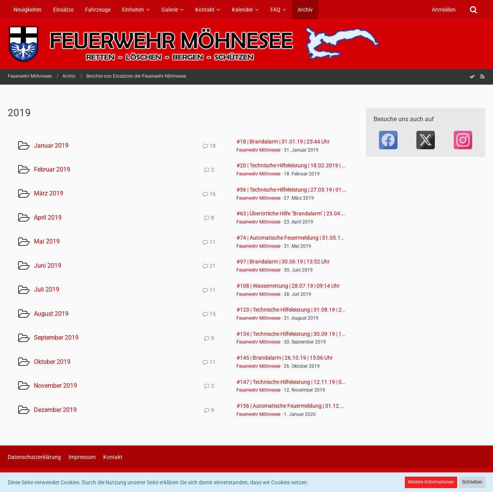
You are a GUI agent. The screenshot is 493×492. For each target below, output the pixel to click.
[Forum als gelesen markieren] (472, 76)
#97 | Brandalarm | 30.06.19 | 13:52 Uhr (283, 262)
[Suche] (473, 9)
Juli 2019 (46, 289)
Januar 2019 (51, 145)
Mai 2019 (47, 241)
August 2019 (51, 313)
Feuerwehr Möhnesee (258, 150)
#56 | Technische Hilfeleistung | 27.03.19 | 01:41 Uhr (297, 190)
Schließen (472, 482)
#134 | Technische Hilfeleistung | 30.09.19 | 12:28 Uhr (299, 334)
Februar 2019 (52, 169)
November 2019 (55, 385)
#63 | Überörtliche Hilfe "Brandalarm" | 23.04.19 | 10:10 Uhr (305, 213)
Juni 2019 (47, 265)
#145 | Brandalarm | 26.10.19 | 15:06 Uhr (284, 358)
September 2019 (56, 337)
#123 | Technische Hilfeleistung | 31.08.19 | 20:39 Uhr (299, 310)
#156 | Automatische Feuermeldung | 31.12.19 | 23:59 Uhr (304, 406)
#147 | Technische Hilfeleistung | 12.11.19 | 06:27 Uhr (299, 382)
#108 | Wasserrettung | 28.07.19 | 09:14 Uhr (288, 286)
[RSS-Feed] (482, 76)
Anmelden (444, 10)
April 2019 (48, 217)
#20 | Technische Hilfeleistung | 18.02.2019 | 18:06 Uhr (300, 165)
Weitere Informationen (431, 482)
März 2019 (48, 193)
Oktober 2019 (52, 361)
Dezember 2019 (55, 410)
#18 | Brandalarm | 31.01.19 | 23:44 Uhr (283, 141)
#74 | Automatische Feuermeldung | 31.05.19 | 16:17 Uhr (303, 238)
